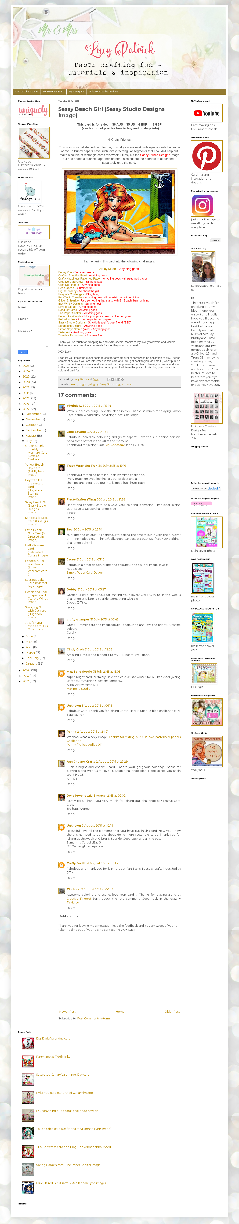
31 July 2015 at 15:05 (106, 671)
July (29, 441)
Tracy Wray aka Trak (82, 465)
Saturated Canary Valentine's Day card (63, 1074)
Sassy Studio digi (110, 384)
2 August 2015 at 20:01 (92, 731)
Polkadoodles (66, 319)
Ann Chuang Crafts (81, 761)
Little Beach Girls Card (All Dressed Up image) (35, 535)
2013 (26, 675)
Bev (70, 529)
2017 (26, 398)
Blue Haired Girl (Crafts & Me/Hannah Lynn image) (71, 1183)
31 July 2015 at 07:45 (104, 619)
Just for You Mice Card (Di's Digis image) (36, 626)
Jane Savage (76, 432)
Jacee (71, 559)
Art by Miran (107, 269)
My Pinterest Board (53, 91)
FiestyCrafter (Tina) (81, 499)
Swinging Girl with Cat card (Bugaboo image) (35, 612)
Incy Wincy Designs (70, 303)
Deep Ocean (66, 288)
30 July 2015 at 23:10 (88, 529)
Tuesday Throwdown (71, 335)
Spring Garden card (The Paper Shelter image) (69, 1165)
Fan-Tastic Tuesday (70, 297)
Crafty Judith (76, 863)
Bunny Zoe (65, 272)
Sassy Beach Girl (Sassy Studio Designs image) (36, 507)
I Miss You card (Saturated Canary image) (64, 1092)
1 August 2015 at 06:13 (97, 705)
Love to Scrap (67, 306)
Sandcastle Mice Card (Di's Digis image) (36, 521)
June (30, 636)
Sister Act (64, 332)
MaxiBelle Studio (79, 671)
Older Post (172, 1011)
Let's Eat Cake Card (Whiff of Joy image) (36, 583)
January (32, 663)
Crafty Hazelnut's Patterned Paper (79, 278)
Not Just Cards (67, 309)
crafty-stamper (78, 619)
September (34, 430)
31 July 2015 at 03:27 (92, 589)
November (34, 419)
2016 (26, 403)
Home (120, 1011)
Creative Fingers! (79, 898)
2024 (26, 371)
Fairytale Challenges (71, 294)
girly (96, 384)
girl (90, 384)
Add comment (71, 916)
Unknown (74, 705)
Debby (72, 589)
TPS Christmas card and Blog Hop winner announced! (73, 1147)
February (33, 658)
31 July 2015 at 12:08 (99, 649)
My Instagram (76, 91)
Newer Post (67, 1011)
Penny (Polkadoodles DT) (85, 744)
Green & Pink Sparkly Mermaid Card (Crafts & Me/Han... (36, 452)
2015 (26, 409)
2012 (26, 681)
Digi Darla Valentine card (53, 1038)
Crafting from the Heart (72, 275)
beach (73, 384)
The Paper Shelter (69, 313)
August (31, 435)
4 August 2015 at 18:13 (102, 863)
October (32, 425)
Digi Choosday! (115, 445)
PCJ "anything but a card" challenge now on (67, 1111)
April (29, 647)
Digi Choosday (67, 291)
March (30, 652)
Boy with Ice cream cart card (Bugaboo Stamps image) (34, 489)
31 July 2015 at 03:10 (90, 559)
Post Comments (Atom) (93, 1018)
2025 (26, 365)
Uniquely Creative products (103, 91)
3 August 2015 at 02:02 (110, 795)
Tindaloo (73, 889)
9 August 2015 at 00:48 (97, 889)
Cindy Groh (75, 649)
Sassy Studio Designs (72, 322)
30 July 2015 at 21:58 (111, 499)
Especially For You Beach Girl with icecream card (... (36, 567)
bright (83, 384)
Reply (71, 420)
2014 (26, 670)
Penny (71, 731)
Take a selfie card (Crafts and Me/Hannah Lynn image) (73, 1129)
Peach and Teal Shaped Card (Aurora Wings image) (36, 597)
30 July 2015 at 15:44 (97, 405)
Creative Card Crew (70, 281)
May (29, 641)
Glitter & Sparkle (68, 300)
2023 (26, 376)
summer (127, 384)
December (34, 414)
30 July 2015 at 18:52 (101, 432)
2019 (26, 387)
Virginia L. (74, 405)
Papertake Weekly (69, 316)
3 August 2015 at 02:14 (97, 825)
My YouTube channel (26, 91)
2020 (27, 382)
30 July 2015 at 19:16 (112, 465)
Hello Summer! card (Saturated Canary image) (36, 550)
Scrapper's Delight (69, 325)
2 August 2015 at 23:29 (112, 761)
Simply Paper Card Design (85, 572)
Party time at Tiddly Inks (53, 1056)
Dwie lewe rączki (80, 795)
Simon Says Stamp (70, 329)
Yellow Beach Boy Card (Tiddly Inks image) (34, 469)
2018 (26, 393)
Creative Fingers (68, 284)
